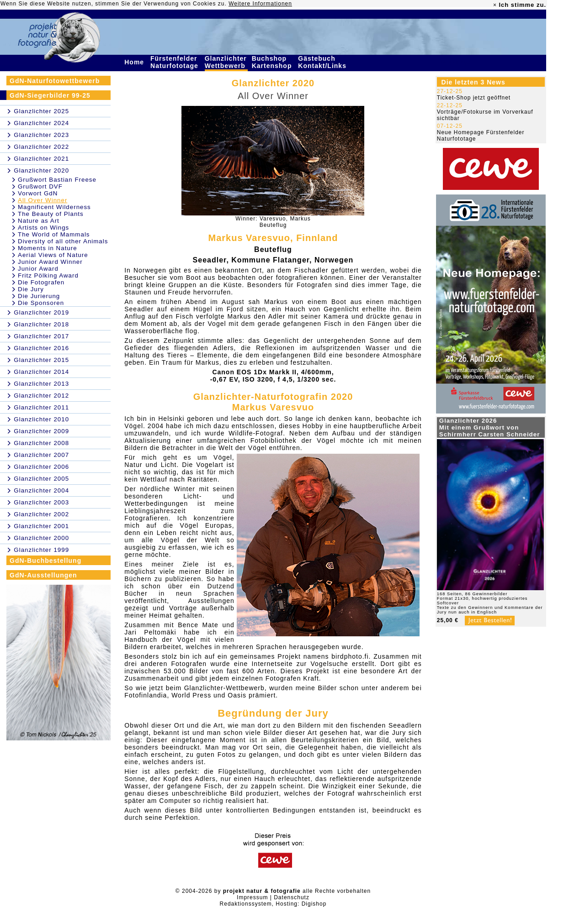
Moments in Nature (47, 248)
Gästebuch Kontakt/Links (323, 62)
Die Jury (31, 289)
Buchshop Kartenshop (273, 62)
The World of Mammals (54, 234)
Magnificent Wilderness (54, 207)
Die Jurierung (39, 296)
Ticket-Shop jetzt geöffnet (474, 97)
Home (135, 62)
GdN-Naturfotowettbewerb (55, 80)
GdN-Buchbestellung (45, 560)
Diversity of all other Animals (63, 241)
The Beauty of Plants (51, 213)
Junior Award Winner (50, 261)
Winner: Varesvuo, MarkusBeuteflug (273, 221)
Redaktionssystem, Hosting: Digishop (273, 904)
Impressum (252, 897)
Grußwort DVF (40, 186)
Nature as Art (38, 220)
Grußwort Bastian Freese (57, 179)
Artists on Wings (43, 227)
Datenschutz (291, 897)
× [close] (495, 5)
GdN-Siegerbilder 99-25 (50, 95)
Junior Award (38, 268)
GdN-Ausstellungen (43, 575)
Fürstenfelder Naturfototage (175, 62)
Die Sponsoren (41, 302)
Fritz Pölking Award (48, 275)
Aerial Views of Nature (53, 255)
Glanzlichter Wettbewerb (226, 62)
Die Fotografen (41, 282)
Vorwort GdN (38, 193)
